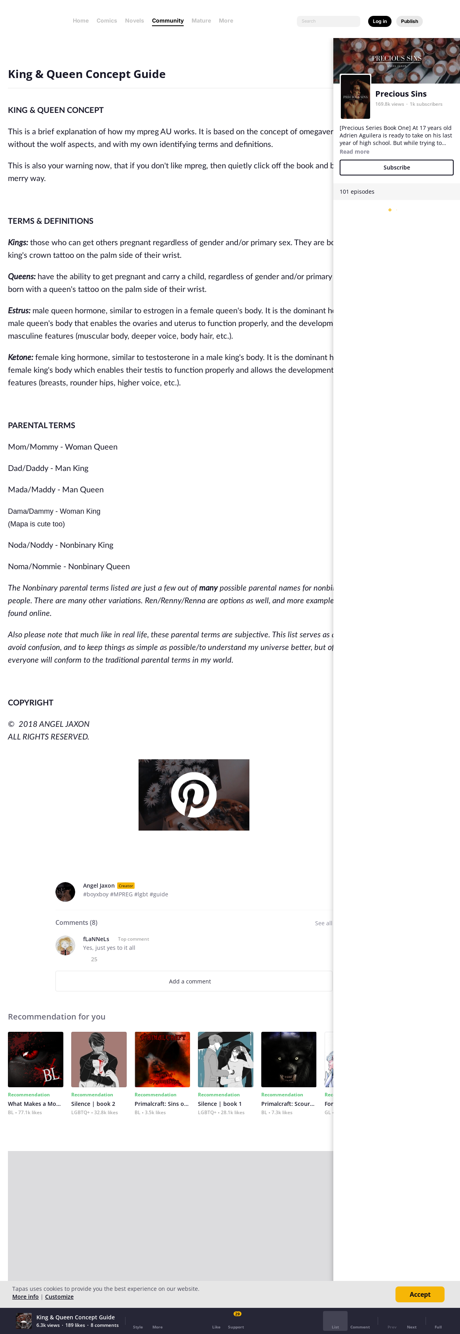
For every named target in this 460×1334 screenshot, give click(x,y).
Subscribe (397, 167)
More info (25, 1296)
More (228, 20)
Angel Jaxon (99, 885)
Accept (420, 1294)
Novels (134, 20)
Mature (201, 20)
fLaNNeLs (96, 939)
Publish (409, 21)
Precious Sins (401, 93)
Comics (107, 20)
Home (81, 20)
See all (324, 923)
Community (168, 20)
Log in (380, 21)
